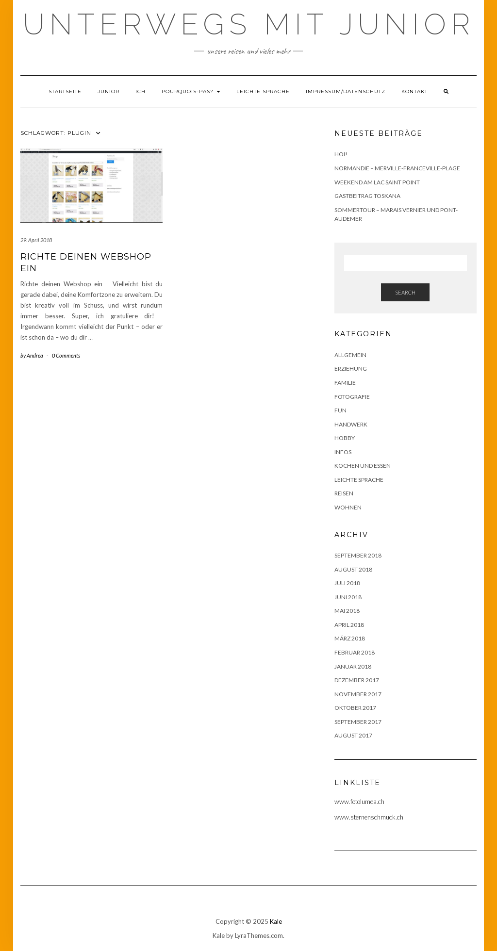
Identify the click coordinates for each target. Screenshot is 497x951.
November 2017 (357, 694)
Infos (342, 452)
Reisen (343, 493)
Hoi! (341, 154)
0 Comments (66, 355)
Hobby (344, 438)
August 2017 (353, 735)
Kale (276, 921)
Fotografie (352, 396)
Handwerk (350, 424)
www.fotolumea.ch (359, 801)
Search (405, 292)
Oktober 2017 (355, 707)
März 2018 (349, 638)
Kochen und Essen (362, 465)
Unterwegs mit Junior (249, 24)
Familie (345, 382)
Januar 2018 (352, 666)
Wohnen (348, 507)
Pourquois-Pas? (191, 91)
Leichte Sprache (263, 91)
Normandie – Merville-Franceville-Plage (397, 168)
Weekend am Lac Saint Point (377, 182)
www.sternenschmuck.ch (368, 817)
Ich (140, 91)
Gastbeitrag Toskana (367, 195)
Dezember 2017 (356, 680)
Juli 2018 (347, 583)
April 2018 (349, 624)
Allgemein (350, 355)
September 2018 (357, 555)
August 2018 (353, 569)
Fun (340, 410)
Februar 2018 (354, 652)
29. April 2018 (36, 240)
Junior (108, 91)
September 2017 (357, 721)
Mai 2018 (347, 610)
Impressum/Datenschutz (345, 91)
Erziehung (350, 368)
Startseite (65, 91)
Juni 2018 (348, 597)
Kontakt (414, 91)
